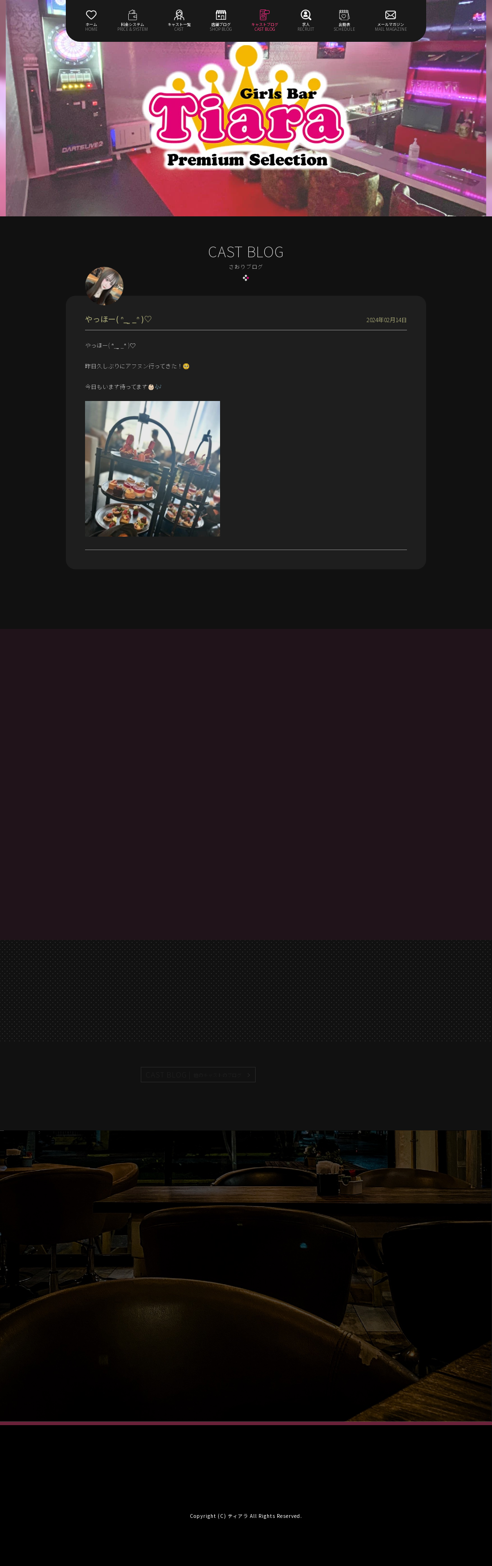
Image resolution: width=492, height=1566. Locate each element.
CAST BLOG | (194, 1074)
